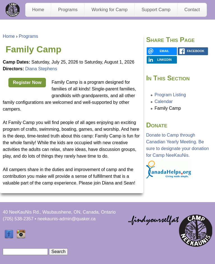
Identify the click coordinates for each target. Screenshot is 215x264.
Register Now (27, 82)
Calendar (164, 101)
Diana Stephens (41, 68)
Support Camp (156, 9)
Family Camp (168, 108)
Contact (192, 9)
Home (38, 9)
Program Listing (170, 94)
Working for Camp (110, 9)
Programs (68, 9)
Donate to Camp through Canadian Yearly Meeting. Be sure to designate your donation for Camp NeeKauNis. (177, 155)
